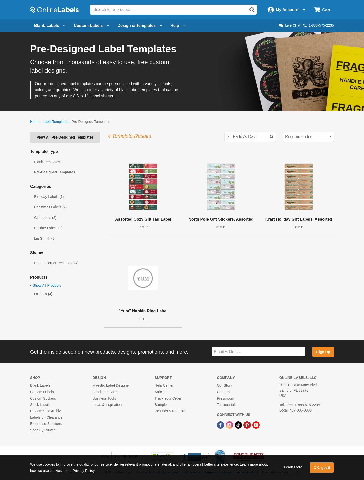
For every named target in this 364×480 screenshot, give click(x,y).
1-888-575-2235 (318, 25)
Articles (160, 392)
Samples (161, 405)
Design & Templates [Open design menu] (139, 25)
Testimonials (226, 405)
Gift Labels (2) (45, 218)
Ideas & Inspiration (107, 405)
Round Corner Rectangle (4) (56, 263)
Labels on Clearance (46, 417)
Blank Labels (40, 385)
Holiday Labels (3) (48, 228)
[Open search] (252, 9)
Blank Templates (47, 162)
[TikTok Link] (239, 425)
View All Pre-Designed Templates (65, 137)
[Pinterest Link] (247, 425)
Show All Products (45, 285)
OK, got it (322, 468)
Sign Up (323, 352)
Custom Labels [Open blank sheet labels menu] (91, 25)
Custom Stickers (43, 398)
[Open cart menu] (322, 9)
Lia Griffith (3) (45, 238)
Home (34, 122)
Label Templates (56, 122)
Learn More (293, 467)
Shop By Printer (42, 430)
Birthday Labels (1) (49, 197)
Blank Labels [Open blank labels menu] (50, 25)
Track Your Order (168, 398)
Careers (223, 392)
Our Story (224, 385)
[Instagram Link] (230, 425)
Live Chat (289, 25)
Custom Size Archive (46, 411)
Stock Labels (40, 405)
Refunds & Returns (170, 411)
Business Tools (104, 398)
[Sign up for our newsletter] (258, 351)
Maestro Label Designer (111, 385)
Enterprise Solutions (46, 424)
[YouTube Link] (256, 425)
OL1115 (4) (43, 294)
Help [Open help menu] (178, 25)
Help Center (164, 385)
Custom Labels (42, 392)
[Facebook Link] (221, 425)
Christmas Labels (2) (50, 207)
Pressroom (225, 398)
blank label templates (138, 90)
